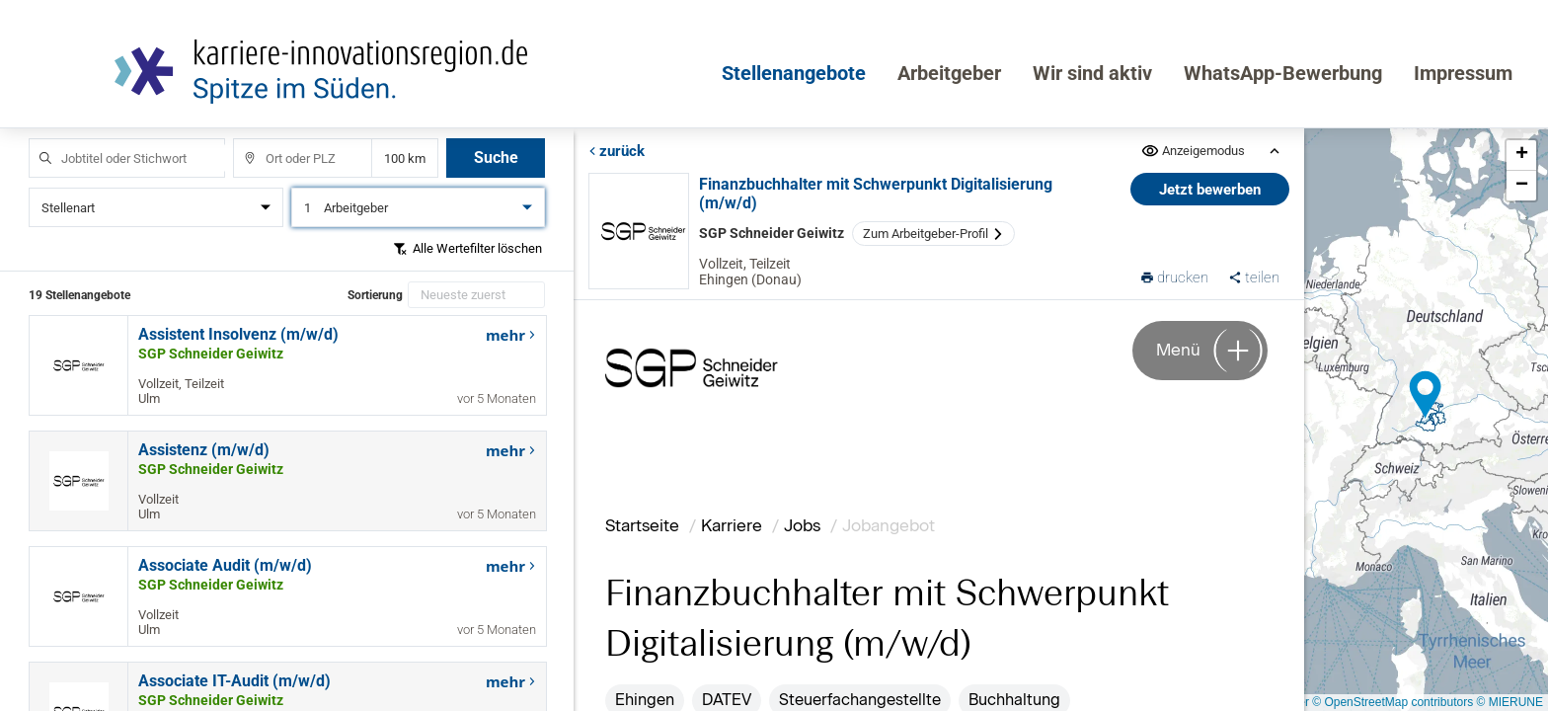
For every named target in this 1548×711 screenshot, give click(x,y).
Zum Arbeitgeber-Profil (933, 233)
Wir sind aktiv (1092, 73)
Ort (240, 138)
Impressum (1463, 73)
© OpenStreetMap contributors (1392, 702)
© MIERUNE (1509, 702)
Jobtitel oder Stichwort (36, 138)
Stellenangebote (794, 73)
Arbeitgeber (949, 73)
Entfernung (405, 158)
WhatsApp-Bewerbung (1283, 73)
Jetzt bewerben (1211, 189)
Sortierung (375, 295)
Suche (496, 157)
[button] (1425, 395)
